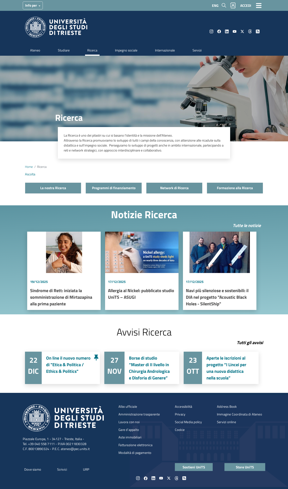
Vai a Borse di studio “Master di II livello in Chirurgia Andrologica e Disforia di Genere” (141, 368)
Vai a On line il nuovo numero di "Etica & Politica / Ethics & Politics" (62, 368)
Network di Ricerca (174, 187)
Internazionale (165, 50)
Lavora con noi (129, 422)
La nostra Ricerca (53, 187)
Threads (250, 31)
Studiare (64, 50)
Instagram (211, 31)
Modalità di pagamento (134, 452)
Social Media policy (188, 422)
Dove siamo (32, 469)
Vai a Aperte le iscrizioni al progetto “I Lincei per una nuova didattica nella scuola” (221, 368)
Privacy (180, 414)
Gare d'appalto (128, 429)
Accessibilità (183, 406)
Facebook (219, 31)
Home (29, 166)
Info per (31, 5)
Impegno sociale (126, 50)
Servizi (197, 50)
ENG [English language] (215, 5)
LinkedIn (226, 31)
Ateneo (35, 50)
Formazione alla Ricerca (235, 187)
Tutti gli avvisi (250, 342)
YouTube (234, 31)
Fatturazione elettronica (135, 444)
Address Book (227, 406)
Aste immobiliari (129, 437)
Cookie (180, 429)
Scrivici (62, 469)
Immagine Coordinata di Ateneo (239, 414)
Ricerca (92, 50)
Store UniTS (245, 467)
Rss (257, 31)
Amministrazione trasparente (139, 414)
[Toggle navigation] (258, 5)
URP (86, 469)
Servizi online (226, 422)
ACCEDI (245, 5)
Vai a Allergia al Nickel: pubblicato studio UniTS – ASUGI (142, 271)
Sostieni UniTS (194, 467)
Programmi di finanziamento (114, 187)
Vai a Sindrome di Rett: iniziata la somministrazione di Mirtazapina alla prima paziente (64, 271)
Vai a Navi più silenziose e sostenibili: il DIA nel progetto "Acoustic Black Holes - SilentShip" (219, 271)
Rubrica (232, 5)
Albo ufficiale (127, 406)
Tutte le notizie (247, 225)
